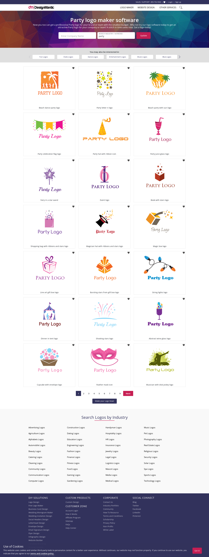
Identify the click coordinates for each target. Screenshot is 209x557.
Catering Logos (35, 456)
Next (128, 392)
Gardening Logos (75, 479)
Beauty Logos (35, 450)
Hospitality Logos (113, 432)
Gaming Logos (73, 474)
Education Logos (74, 438)
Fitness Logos (73, 462)
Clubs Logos (68, 56)
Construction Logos (76, 426)
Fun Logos (43, 56)
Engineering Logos (75, 444)
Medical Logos (112, 479)
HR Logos (110, 438)
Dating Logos (73, 432)
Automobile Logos (37, 444)
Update (143, 35)
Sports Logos (150, 474)
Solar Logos (149, 462)
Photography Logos (153, 438)
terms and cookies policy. (42, 553)
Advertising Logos (37, 426)
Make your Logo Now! (104, 400)
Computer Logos (36, 479)
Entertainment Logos (117, 56)
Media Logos (111, 474)
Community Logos (37, 468)
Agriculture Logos (37, 432)
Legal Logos (111, 456)
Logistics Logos (112, 462)
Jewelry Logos (112, 450)
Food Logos (72, 468)
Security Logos (150, 456)
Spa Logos (148, 468)
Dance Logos (93, 56)
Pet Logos (148, 432)
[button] (179, 56)
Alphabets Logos (36, 438)
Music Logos (142, 56)
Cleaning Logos (35, 462)
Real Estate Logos (152, 444)
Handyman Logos (114, 426)
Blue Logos (166, 56)
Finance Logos (73, 456)
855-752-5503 (156, 2)
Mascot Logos (112, 468)
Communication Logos (39, 474)
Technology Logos (152, 479)
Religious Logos (151, 450)
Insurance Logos (113, 444)
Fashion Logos (73, 450)
